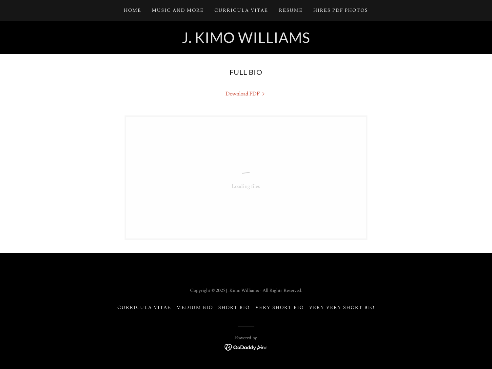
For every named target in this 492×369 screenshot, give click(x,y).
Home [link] (132, 10)
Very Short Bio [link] (279, 308)
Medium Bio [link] (194, 308)
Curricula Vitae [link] (241, 10)
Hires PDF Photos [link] (340, 10)
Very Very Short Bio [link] (342, 308)
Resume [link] (291, 10)
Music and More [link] (178, 10)
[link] (246, 41)
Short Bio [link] (234, 308)
